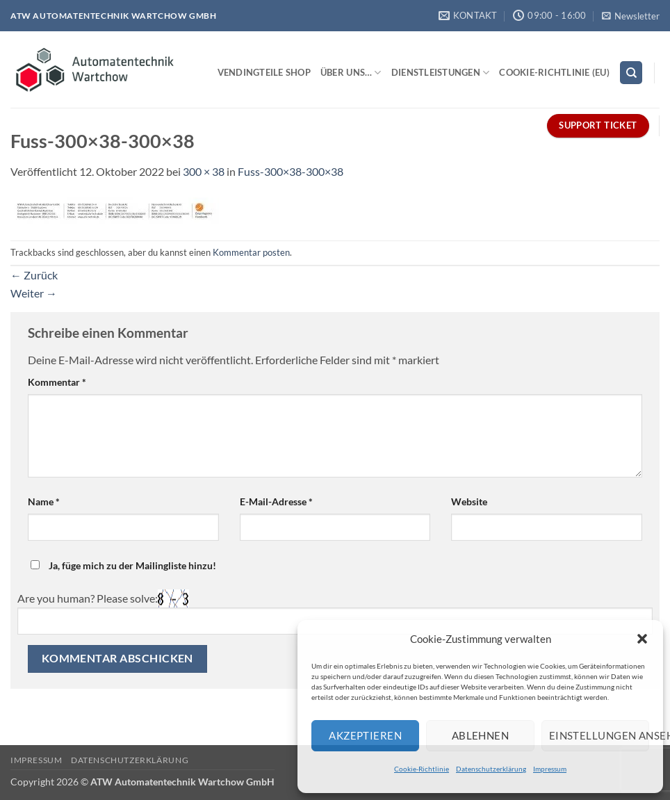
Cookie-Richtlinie (421, 769)
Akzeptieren (365, 735)
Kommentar (57, 382)
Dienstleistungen (440, 72)
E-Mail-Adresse (276, 501)
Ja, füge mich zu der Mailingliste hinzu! (123, 565)
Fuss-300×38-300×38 (290, 171)
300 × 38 (203, 171)
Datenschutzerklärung (491, 769)
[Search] (631, 72)
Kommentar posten (251, 252)
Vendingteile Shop (264, 72)
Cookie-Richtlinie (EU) (554, 72)
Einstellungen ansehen (599, 735)
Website (469, 501)
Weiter (33, 293)
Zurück (34, 274)
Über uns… (351, 72)
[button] (642, 639)
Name (44, 501)
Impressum (549, 769)
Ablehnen (480, 735)
